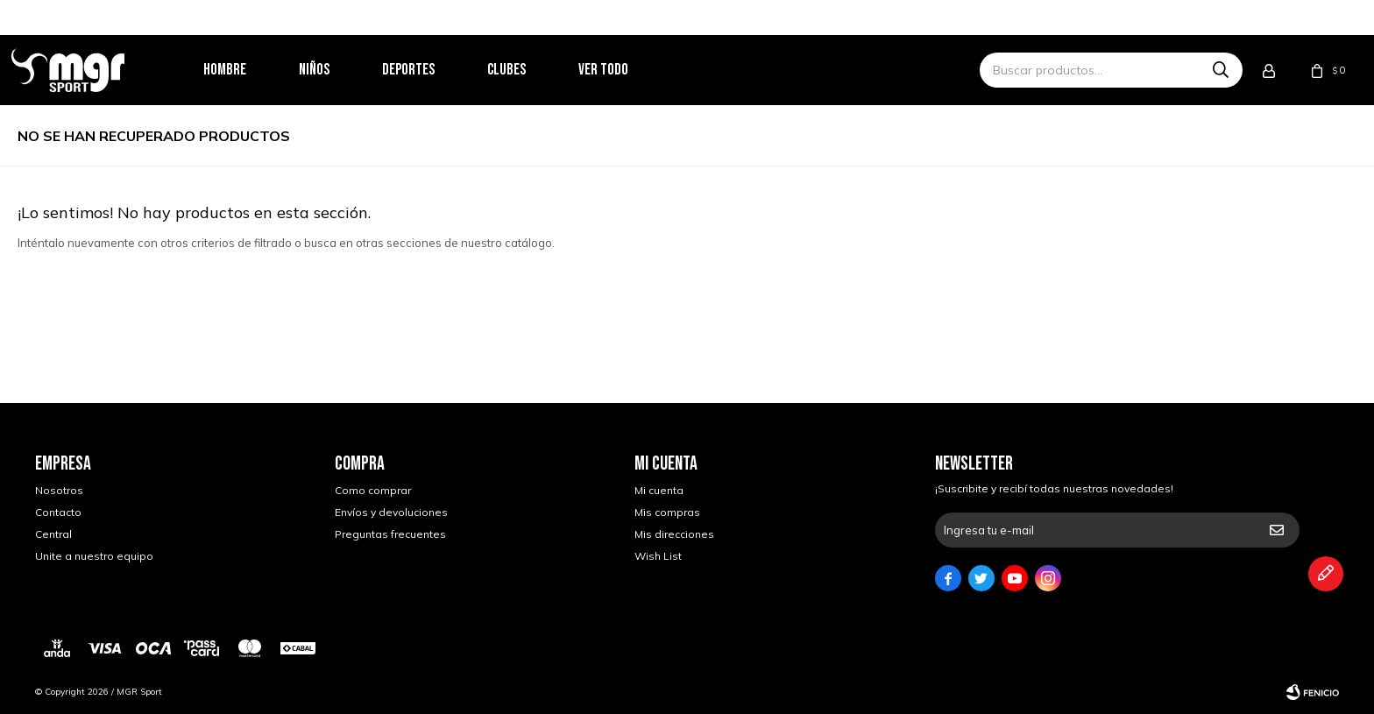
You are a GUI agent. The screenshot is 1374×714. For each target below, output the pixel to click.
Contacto (58, 512)
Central (53, 534)
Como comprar (373, 490)
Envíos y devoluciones (391, 512)
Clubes (530, 69)
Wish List (658, 555)
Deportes (432, 69)
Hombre (248, 69)
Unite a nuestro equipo (94, 555)
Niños (337, 69)
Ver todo (627, 69)
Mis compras (667, 512)
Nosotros (59, 490)
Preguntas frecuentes (390, 534)
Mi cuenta (658, 490)
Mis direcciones (674, 534)
